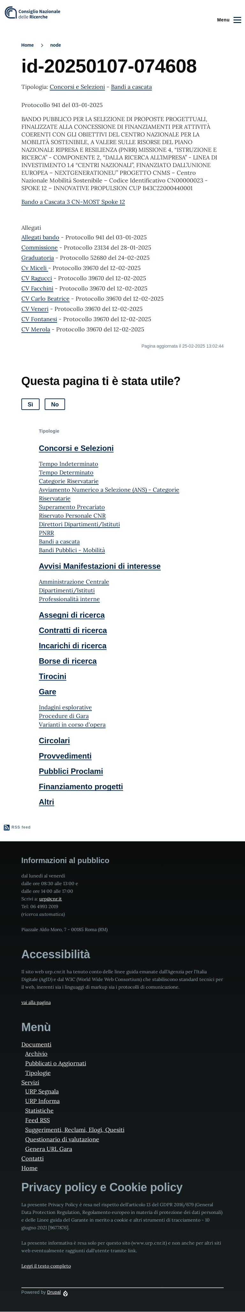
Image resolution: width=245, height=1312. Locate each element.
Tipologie (38, 1073)
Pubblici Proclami (71, 771)
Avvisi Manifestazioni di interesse (100, 566)
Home (27, 45)
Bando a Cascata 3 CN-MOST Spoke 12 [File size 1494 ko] (73, 201)
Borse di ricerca (68, 661)
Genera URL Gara (48, 1149)
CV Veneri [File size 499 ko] (34, 309)
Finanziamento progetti (81, 786)
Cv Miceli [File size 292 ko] (34, 268)
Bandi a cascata (131, 86)
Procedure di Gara (64, 716)
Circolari (54, 740)
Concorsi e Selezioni (77, 86)
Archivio (36, 1053)
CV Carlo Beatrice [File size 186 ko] (45, 298)
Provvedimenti (65, 756)
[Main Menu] (228, 20)
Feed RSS (37, 1120)
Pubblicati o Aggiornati (55, 1063)
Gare (47, 691)
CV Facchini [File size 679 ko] (37, 288)
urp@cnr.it (50, 899)
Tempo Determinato (66, 472)
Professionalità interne (69, 599)
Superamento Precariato (72, 507)
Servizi (30, 1082)
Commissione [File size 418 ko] (39, 247)
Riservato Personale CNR (72, 515)
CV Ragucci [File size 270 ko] (36, 278)
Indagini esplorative (65, 707)
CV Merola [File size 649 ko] (35, 329)
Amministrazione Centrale (74, 581)
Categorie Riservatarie (69, 481)
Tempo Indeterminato (68, 463)
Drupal (54, 1292)
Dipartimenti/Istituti (67, 590)
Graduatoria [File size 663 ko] (37, 257)
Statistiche (39, 1110)
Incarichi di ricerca (73, 645)
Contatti (32, 1158)
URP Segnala (42, 1091)
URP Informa (42, 1101)
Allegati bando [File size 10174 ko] (40, 237)
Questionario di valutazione (62, 1139)
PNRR (46, 532)
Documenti (36, 1044)
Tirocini (52, 676)
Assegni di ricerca (72, 615)
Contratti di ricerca (73, 630)
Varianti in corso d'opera (72, 724)
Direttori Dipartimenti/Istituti (79, 524)
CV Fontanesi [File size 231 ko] (39, 319)
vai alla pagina (36, 1002)
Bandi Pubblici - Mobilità (72, 550)
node (55, 45)
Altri (46, 802)
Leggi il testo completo (46, 1266)
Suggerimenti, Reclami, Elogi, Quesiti (74, 1129)
